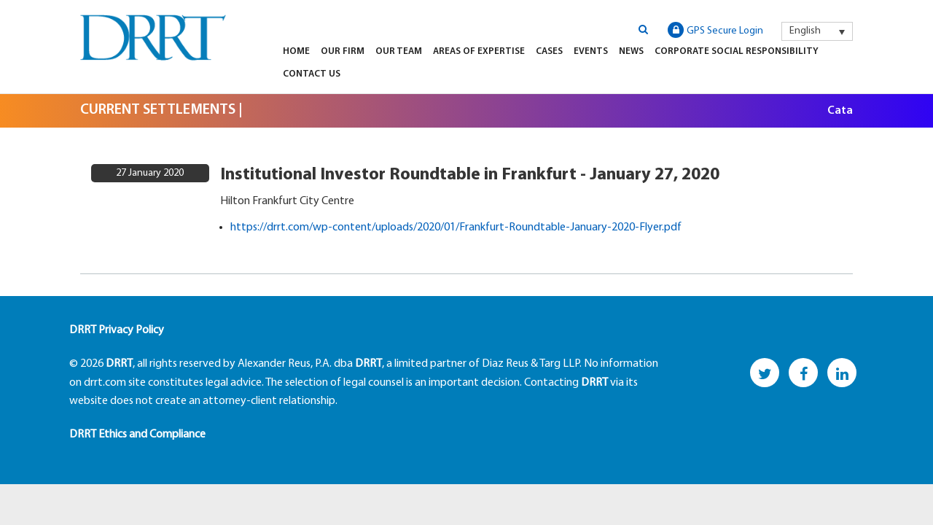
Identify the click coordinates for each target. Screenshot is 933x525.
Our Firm (342, 51)
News (631, 51)
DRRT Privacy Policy (116, 330)
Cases (549, 51)
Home (296, 51)
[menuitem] (817, 31)
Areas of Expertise (479, 51)
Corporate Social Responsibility (737, 51)
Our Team (398, 51)
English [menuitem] (805, 31)
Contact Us (311, 74)
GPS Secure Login (715, 30)
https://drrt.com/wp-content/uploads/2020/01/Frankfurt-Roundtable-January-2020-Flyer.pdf (456, 227)
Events (591, 51)
